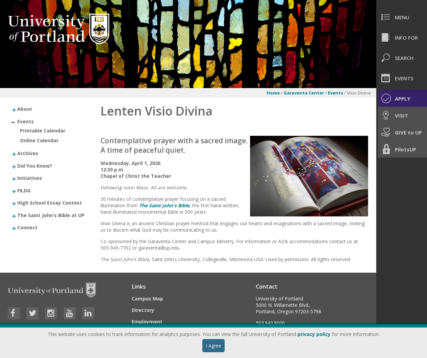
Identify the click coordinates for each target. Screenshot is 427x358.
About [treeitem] (24, 109)
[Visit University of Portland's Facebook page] (14, 313)
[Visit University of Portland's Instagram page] (51, 313)
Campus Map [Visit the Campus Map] (147, 298)
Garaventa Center (304, 93)
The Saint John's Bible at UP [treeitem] (51, 215)
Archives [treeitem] (27, 153)
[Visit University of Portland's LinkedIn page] (88, 313)
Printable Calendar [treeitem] (42, 130)
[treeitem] (48, 109)
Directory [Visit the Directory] (143, 310)
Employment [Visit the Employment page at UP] (147, 321)
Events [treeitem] (25, 121)
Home (273, 93)
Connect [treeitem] (27, 227)
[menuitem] (401, 16)
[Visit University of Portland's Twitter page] (32, 313)
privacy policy (314, 334)
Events (336, 93)
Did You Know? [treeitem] (34, 165)
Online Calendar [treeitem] (39, 140)
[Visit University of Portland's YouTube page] (70, 313)
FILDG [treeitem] (23, 190)
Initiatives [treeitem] (29, 178)
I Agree (213, 345)
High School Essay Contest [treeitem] (49, 202)
